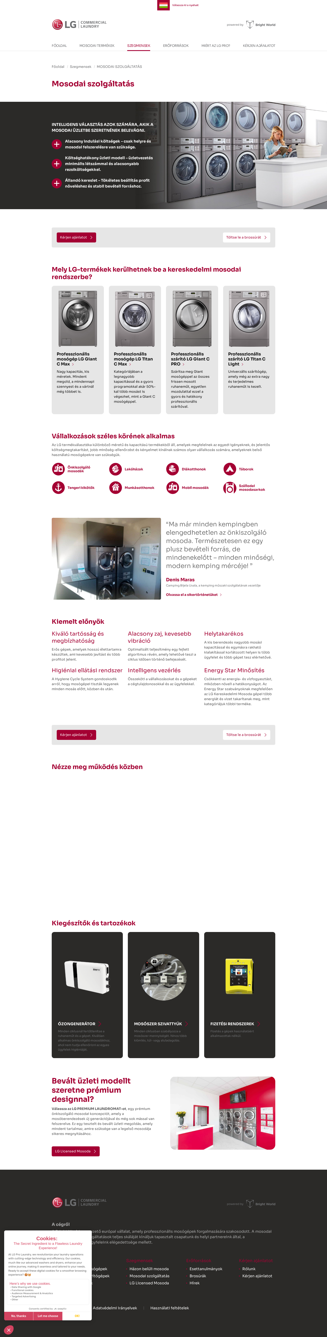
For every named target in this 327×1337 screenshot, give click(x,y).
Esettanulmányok (206, 1269)
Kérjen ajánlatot (259, 46)
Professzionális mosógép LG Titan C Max (133, 359)
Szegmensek (138, 45)
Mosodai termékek (96, 45)
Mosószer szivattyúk (158, 1024)
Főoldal (59, 46)
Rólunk (248, 1269)
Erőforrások (176, 45)
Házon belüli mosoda (149, 1269)
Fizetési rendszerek (232, 1024)
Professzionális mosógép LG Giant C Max (77, 359)
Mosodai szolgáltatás (150, 1276)
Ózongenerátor (76, 1024)
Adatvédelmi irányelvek (115, 1308)
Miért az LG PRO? (215, 46)
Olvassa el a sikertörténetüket (192, 595)
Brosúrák (198, 1276)
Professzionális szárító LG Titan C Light (246, 359)
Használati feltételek (169, 1308)
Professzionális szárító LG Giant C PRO (190, 359)
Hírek (195, 1283)
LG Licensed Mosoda (149, 1283)
